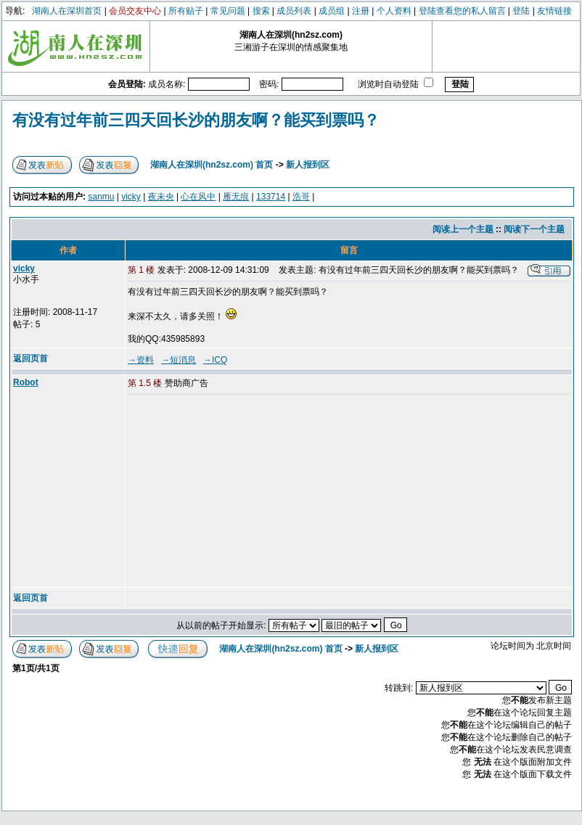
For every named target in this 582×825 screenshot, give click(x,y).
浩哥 (301, 197)
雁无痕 (236, 197)
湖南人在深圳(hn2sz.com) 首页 (211, 165)
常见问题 (227, 11)
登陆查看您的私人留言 (462, 11)
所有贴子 (185, 11)
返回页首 (30, 358)
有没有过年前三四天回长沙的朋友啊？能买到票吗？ (196, 120)
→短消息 (178, 360)
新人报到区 (307, 165)
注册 (360, 11)
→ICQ (215, 360)
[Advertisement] (239, 492)
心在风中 (198, 197)
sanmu (101, 197)
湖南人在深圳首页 (67, 11)
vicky (131, 197)
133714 (270, 197)
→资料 (141, 360)
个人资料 (394, 11)
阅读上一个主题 (463, 229)
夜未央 (161, 197)
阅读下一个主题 (534, 229)
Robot (25, 382)
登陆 (521, 11)
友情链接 (554, 11)
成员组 (332, 11)
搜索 (261, 11)
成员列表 (293, 11)
